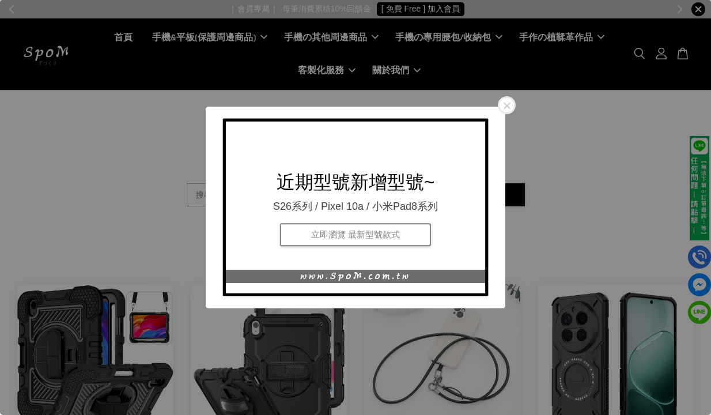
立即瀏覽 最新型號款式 (355, 234)
